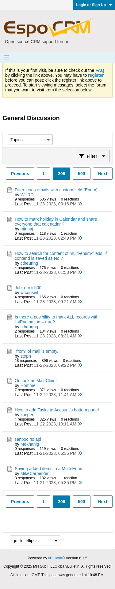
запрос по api (28, 439)
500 (81, 173)
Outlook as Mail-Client (36, 380)
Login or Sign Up (94, 5)
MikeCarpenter (35, 473)
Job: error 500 (28, 287)
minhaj (27, 228)
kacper (27, 414)
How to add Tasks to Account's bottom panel (57, 409)
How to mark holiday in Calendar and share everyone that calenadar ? (56, 221)
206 (61, 173)
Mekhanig (30, 444)
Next (102, 173)
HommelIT (30, 385)
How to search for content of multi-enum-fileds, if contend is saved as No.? (61, 256)
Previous (20, 173)
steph (26, 356)
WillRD (27, 194)
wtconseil (29, 292)
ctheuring (29, 263)
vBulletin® (56, 558)
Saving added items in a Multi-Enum (49, 468)
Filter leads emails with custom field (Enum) (56, 189)
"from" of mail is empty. (37, 351)
